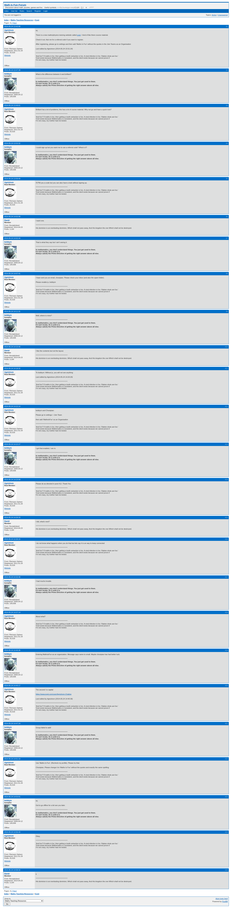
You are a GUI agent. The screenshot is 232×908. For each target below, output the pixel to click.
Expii (37, 20)
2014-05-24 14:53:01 (12, 797)
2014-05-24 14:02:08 (12, 216)
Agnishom (9, 30)
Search (29, 11)
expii (79, 35)
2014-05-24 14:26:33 (12, 517)
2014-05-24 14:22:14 (12, 406)
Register (37, 11)
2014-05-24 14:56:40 (12, 832)
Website (7, 55)
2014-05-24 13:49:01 (12, 105)
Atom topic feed (222, 899)
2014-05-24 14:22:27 (12, 444)
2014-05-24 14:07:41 (12, 273)
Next (15, 23)
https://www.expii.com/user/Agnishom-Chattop (53, 694)
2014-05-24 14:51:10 (12, 759)
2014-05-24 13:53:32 (12, 143)
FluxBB (225, 901)
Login (45, 11)
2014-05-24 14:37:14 (12, 612)
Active (214, 15)
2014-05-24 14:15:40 (12, 347)
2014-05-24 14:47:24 (12, 723)
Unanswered (223, 15)
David (7, 220)
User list (14, 11)
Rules (22, 11)
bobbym (8, 74)
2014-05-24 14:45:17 (12, 686)
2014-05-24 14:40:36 (12, 650)
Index (6, 11)
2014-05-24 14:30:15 (12, 539)
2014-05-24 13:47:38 (12, 70)
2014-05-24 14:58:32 (12, 870)
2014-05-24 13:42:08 (12, 26)
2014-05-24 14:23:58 (12, 480)
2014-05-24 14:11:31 (12, 311)
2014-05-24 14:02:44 (12, 238)
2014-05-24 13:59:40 (12, 179)
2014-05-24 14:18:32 (12, 368)
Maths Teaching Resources (22, 20)
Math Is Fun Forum (15, 5)
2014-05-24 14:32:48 (12, 577)
